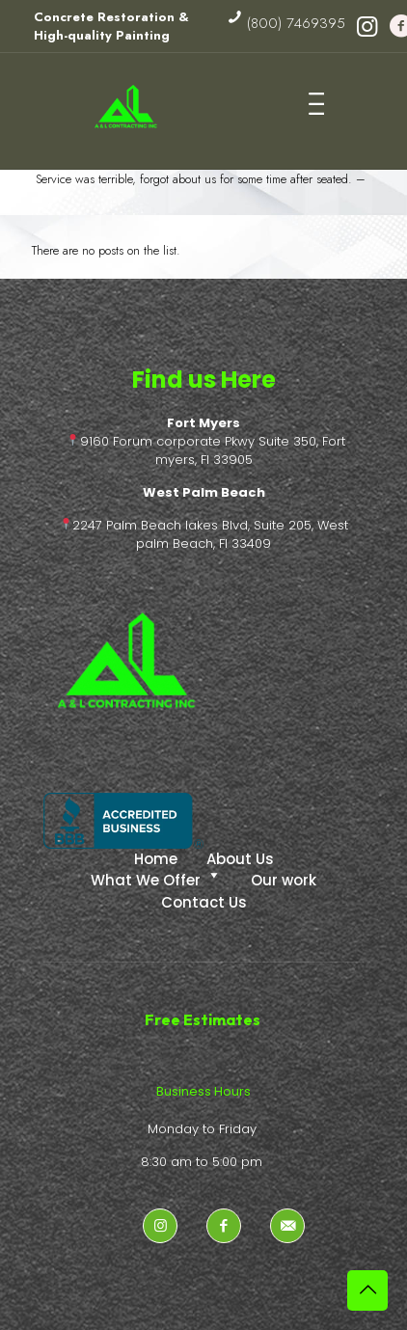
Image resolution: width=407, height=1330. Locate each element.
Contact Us (204, 902)
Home (155, 859)
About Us (240, 859)
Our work (283, 880)
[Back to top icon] (367, 1290)
